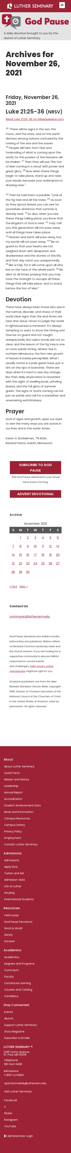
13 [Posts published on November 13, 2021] (57, 546)
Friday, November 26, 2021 (32, 100)
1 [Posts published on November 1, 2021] (20, 537)
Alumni (8, 1018)
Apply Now (11, 867)
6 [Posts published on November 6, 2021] (58, 537)
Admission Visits (14, 880)
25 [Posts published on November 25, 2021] (43, 563)
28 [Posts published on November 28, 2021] (13, 572)
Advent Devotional (35, 493)
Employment (12, 838)
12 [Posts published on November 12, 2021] (50, 546)
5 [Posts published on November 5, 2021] (50, 537)
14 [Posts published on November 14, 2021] (13, 555)
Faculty (9, 977)
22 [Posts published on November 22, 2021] (20, 563)
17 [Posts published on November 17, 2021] (35, 555)
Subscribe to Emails (17, 1038)
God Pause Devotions (18, 922)
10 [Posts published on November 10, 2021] (35, 546)
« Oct (13, 586)
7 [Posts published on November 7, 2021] (13, 546)
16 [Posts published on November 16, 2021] (27, 555)
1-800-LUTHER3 (14, 1075)
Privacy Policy (13, 831)
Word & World (13, 928)
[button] (62, 5)
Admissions (11, 860)
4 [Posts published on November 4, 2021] (43, 537)
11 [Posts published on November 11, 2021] (43, 546)
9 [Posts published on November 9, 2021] (28, 546)
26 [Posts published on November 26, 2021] (50, 563)
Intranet (9, 941)
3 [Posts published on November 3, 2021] (35, 537)
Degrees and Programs (19, 964)
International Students (19, 899)
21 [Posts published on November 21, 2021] (13, 563)
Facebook (10, 1100)
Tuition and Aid (14, 873)
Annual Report (13, 792)
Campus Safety (14, 825)
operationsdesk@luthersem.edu (25, 1083)
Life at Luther (12, 886)
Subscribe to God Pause (35, 467)
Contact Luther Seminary (21, 844)
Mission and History (16, 779)
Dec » (24, 586)
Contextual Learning (17, 983)
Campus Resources (17, 818)
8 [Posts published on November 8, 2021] (20, 546)
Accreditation (13, 799)
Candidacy (11, 996)
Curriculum (11, 970)
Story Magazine (14, 1031)
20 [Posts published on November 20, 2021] (58, 555)
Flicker (8, 1113)
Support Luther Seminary (20, 1025)
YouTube (10, 1126)
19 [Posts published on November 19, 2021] (50, 555)
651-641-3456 (13, 1064)
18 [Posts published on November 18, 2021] (42, 555)
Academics (11, 957)
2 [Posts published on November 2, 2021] (28, 537)
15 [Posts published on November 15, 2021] (20, 555)
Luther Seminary (31, 6)
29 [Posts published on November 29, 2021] (20, 572)
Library (8, 935)
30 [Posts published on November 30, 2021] (28, 572)
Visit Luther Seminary (18, 1091)
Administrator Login (20, 1136)
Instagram (11, 1120)
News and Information (18, 812)
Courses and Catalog (18, 990)
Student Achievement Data (22, 805)
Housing (9, 893)
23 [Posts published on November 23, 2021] (28, 563)
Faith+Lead (11, 915)
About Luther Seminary (19, 766)
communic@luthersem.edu (29, 616)
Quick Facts (12, 773)
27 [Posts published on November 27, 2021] (58, 563)
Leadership (11, 786)
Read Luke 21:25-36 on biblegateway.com (35, 119)
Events (8, 1012)
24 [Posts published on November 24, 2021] (35, 563)
